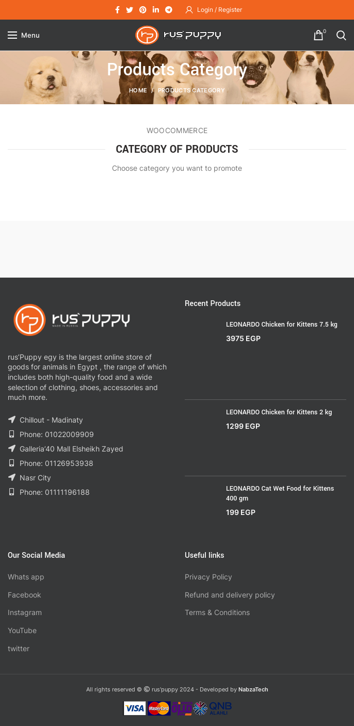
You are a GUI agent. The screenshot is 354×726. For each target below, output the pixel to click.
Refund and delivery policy (230, 594)
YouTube (22, 630)
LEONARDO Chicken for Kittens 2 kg (279, 412)
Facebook (24, 594)
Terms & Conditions (217, 612)
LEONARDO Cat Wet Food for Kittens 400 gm (280, 493)
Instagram (25, 612)
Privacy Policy (208, 576)
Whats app (26, 576)
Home (138, 90)
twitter (18, 648)
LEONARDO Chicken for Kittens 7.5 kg (281, 324)
